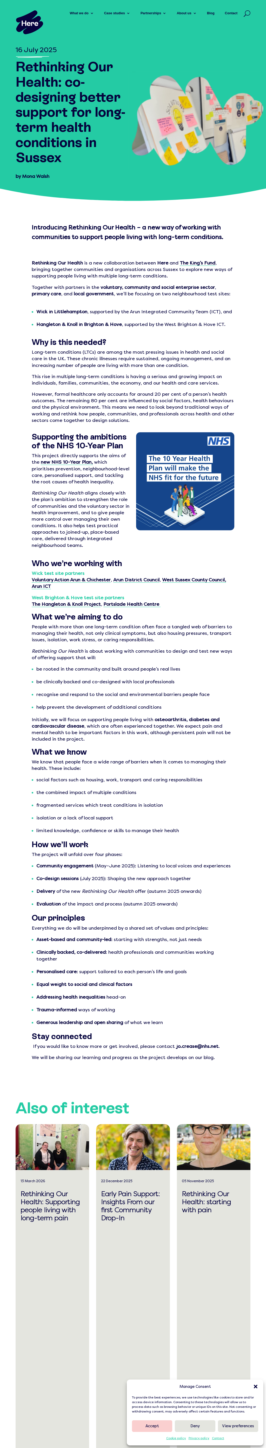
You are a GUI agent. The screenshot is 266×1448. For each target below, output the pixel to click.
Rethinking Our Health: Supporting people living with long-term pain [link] (50, 1206)
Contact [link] (218, 1438)
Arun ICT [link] (41, 586)
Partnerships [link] (151, 13)
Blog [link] (211, 13)
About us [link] (184, 13)
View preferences (238, 1426)
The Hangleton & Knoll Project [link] (66, 604)
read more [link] (47, 1240)
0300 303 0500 (38, 1360)
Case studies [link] (114, 13)
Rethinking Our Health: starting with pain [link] (206, 1202)
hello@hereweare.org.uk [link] (47, 1349)
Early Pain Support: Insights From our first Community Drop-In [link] (130, 1206)
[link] (29, 22)
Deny (195, 1426)
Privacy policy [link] (199, 1438)
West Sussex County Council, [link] (194, 580)
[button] (255, 1386)
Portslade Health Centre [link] (131, 604)
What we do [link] (79, 13)
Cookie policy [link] (176, 1438)
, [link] (92, 462)
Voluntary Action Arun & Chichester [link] (71, 580)
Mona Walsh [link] (35, 176)
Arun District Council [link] (136, 580)
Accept (152, 1426)
